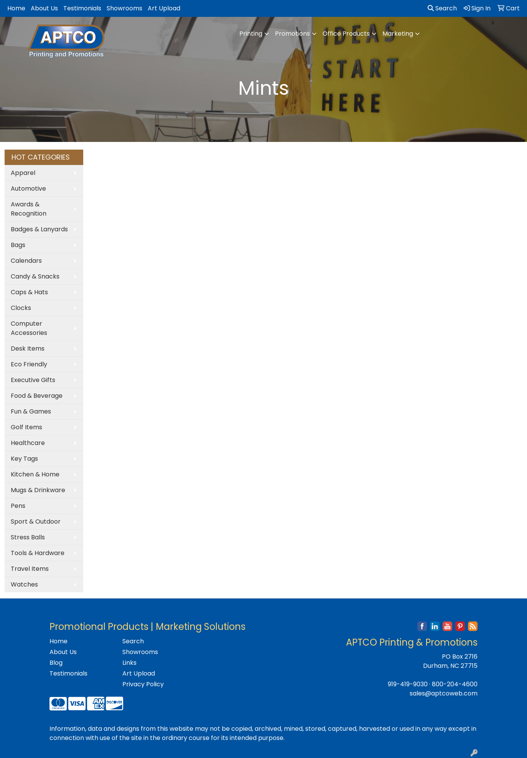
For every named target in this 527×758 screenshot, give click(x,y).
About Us (44, 8)
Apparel (23, 172)
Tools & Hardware (37, 553)
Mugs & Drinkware (38, 490)
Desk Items (27, 348)
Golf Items (26, 427)
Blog (56, 662)
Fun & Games (31, 411)
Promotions (292, 33)
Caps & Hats (29, 292)
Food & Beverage (37, 395)
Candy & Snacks (35, 276)
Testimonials (82, 8)
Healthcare (28, 442)
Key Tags (24, 458)
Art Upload (164, 8)
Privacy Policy (143, 684)
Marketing (397, 33)
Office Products (346, 33)
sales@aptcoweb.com (444, 693)
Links (129, 662)
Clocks (21, 307)
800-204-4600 (455, 684)
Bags (18, 245)
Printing (250, 33)
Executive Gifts (33, 380)
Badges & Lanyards (39, 229)
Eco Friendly (29, 364)
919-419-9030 (408, 684)
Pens (18, 505)
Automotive (28, 188)
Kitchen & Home (35, 474)
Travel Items (30, 568)
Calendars (26, 260)
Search (442, 8)
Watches (24, 584)
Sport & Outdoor (36, 521)
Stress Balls (28, 537)
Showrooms (124, 8)
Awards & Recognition (28, 209)
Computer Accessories (29, 328)
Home (16, 8)
